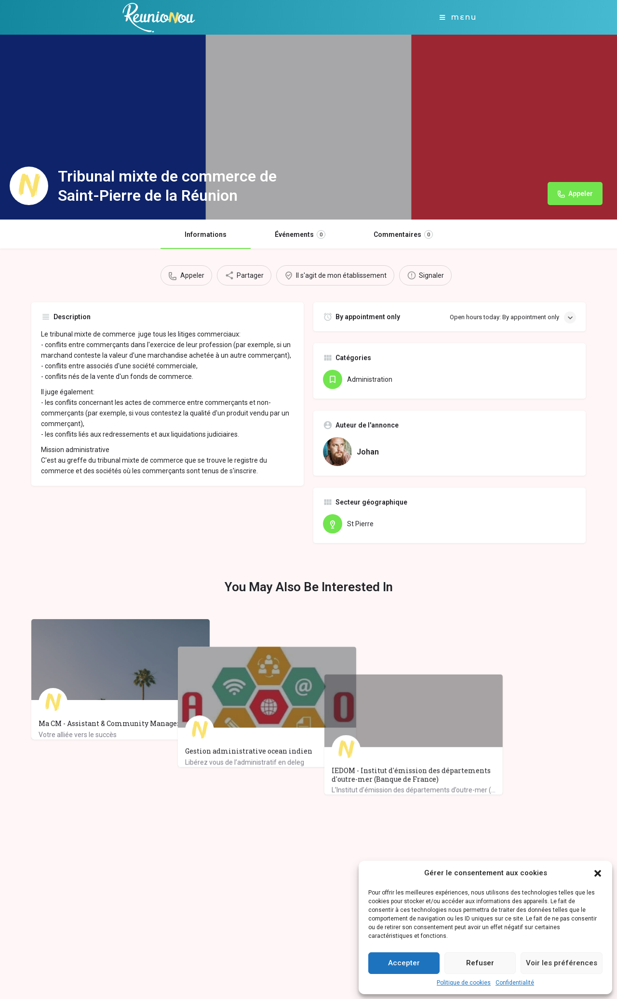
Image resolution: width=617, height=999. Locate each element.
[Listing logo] (29, 186)
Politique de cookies (464, 982)
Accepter (404, 963)
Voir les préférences (561, 963)
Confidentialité (515, 982)
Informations (206, 234)
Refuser (480, 963)
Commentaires (403, 234)
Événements (300, 234)
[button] (598, 873)
